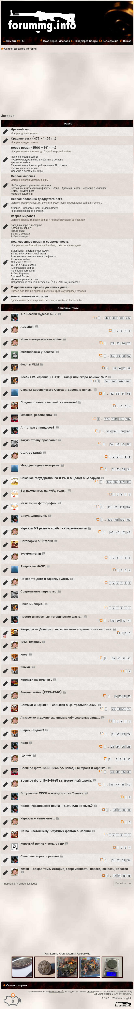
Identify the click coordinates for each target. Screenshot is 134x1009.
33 (123, 469)
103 (122, 507)
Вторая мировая (23, 216)
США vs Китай (31, 452)
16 (119, 368)
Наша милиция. (31, 604)
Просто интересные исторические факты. (51, 616)
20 (113, 709)
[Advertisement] (67, 83)
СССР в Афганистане (23, 265)
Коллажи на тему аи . (36, 679)
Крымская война (20, 162)
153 (109, 431)
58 (117, 444)
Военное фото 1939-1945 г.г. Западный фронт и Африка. (63, 768)
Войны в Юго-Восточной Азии (28, 253)
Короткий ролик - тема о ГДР (42, 843)
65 (128, 394)
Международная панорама (39, 465)
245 (107, 381)
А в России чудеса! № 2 (38, 314)
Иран (24, 742)
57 (111, 444)
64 (123, 394)
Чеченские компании (23, 270)
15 (115, 368)
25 (128, 343)
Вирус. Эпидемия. (33, 515)
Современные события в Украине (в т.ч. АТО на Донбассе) (45, 282)
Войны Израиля (20, 273)
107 (122, 482)
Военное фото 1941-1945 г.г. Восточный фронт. (56, 780)
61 (123, 356)
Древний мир (20, 129)
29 (113, 658)
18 (129, 368)
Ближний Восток (20, 276)
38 (112, 621)
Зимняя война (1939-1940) (41, 692)
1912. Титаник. (30, 642)
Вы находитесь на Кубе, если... (43, 490)
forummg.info (56, 991)
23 (118, 343)
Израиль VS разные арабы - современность (53, 528)
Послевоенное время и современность (40, 241)
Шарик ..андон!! (32, 730)
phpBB (90, 991)
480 (114, 419)
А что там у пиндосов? (37, 427)
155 (122, 431)
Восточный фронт (21, 228)
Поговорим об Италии (36, 541)
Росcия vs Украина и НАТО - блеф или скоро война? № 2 (63, 377)
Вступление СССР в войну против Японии (51, 793)
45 (112, 532)
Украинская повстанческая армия (30, 251)
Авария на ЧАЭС (32, 566)
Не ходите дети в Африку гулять (44, 578)
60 (118, 356)
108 (128, 482)
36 (128, 772)
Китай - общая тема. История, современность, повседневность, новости (74, 868)
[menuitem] (21, 41)
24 (123, 343)
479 (107, 419)
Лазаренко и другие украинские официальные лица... (60, 717)
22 (112, 343)
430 (115, 318)
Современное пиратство (38, 591)
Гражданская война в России (27, 211)
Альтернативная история (29, 296)
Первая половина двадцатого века (36, 199)
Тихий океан (18, 231)
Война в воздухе (20, 233)
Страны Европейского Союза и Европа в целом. (56, 389)
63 (117, 394)
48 (128, 532)
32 (118, 469)
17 (124, 368)
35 (123, 772)
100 (110, 520)
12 (129, 696)
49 (128, 784)
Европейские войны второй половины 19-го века (39, 165)
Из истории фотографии (38, 503)
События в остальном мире (27, 171)
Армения (26, 326)
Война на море (19, 236)
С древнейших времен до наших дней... (40, 287)
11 (125, 696)
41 (129, 621)
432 (128, 318)
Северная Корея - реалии (39, 856)
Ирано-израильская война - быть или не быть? (56, 805)
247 (121, 381)
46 (117, 532)
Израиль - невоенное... (37, 818)
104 (128, 507)
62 (128, 356)
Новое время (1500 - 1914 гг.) (33, 147)
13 (115, 810)
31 (113, 469)
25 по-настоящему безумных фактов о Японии (55, 831)
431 (121, 318)
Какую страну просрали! (38, 440)
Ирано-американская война (41, 339)
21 (119, 709)
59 (112, 356)
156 (128, 431)
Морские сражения (22, 194)
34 (128, 469)
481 (121, 419)
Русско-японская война (24, 168)
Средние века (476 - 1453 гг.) (33, 138)
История (8, 116)
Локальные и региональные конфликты (33, 256)
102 (116, 507)
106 (116, 482)
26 (128, 747)
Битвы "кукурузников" (23, 191)
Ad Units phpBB (102, 994)
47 (123, 532)
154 (115, 431)
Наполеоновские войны (24, 157)
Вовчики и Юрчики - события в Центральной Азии (58, 705)
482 (128, 419)
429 (107, 318)
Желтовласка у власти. (37, 351)
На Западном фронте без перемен (31, 185)
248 (128, 381)
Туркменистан (30, 553)
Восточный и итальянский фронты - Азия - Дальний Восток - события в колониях (58, 188)
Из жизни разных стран (24, 279)
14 (119, 810)
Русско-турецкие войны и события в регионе (37, 159)
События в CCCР (21, 262)
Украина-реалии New (36, 415)
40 (123, 621)
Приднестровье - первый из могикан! (48, 402)
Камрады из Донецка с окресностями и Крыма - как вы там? (65, 629)
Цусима (25, 755)
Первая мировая (23, 176)
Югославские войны (22, 268)
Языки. (25, 667)
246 (114, 381)
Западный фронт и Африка (26, 225)
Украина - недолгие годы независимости (34, 208)
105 (109, 482)
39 (118, 621)
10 (120, 696)
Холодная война (20, 259)
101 (109, 507)
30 (118, 658)
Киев (24, 654)
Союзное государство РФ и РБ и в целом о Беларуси (60, 478)
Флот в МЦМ (29, 364)
